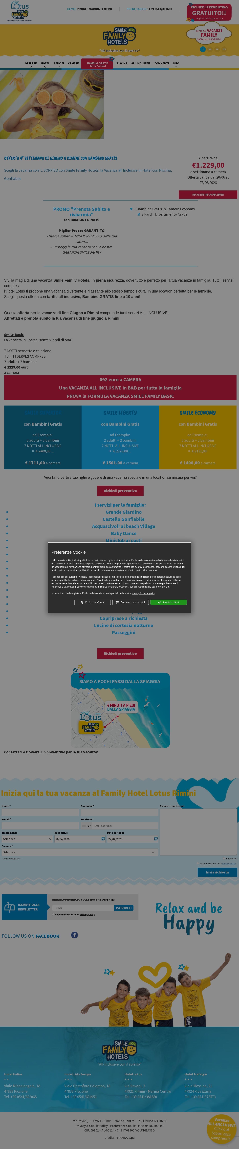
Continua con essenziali (130, 602)
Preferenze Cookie (92, 602)
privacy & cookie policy (143, 593)
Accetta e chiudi (168, 602)
